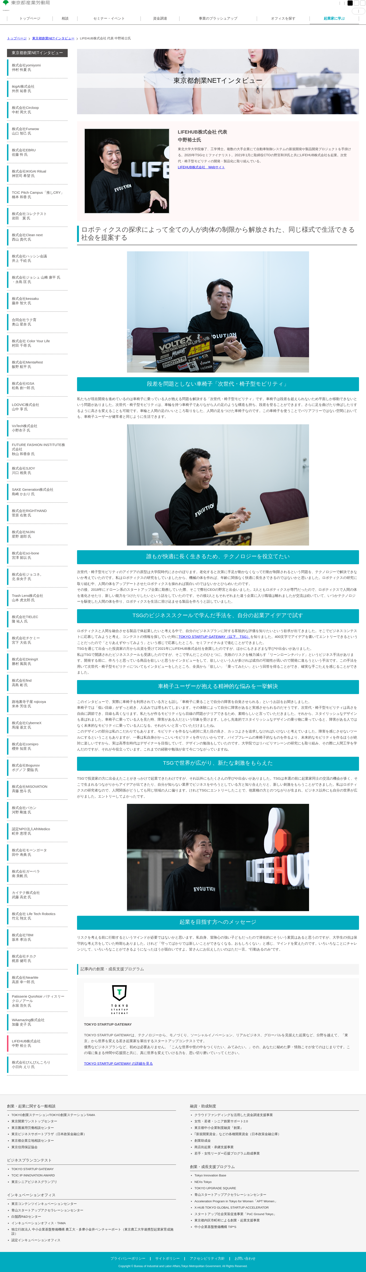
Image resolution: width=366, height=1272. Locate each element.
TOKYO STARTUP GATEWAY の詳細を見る (118, 1063)
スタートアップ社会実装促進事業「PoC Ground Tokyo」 (235, 1214)
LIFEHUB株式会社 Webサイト (201, 167)
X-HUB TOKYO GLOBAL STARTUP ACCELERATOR (231, 1207)
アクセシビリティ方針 (207, 1258)
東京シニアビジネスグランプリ (34, 1182)
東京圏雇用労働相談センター (32, 1128)
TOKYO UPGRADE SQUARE (215, 1188)
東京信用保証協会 (24, 1147)
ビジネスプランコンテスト (29, 1160)
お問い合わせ (245, 1258)
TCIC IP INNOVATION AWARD (33, 1175)
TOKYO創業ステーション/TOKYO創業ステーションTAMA (53, 1115)
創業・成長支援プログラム (212, 1167)
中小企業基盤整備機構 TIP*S (215, 1227)
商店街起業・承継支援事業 (214, 1147)
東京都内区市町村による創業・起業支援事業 (227, 1220)
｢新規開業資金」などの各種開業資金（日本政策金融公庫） (237, 1134)
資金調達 (160, 26)
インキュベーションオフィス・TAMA (38, 1223)
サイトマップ (318, 7)
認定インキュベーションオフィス (35, 1240)
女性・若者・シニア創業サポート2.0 (221, 1121)
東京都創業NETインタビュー (37, 53)
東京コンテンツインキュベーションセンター (44, 1204)
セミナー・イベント (109, 26)
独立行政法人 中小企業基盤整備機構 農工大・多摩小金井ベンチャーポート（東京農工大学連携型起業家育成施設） (92, 1231)
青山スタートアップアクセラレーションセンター (47, 1210)
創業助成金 (202, 1140)
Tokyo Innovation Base (210, 1175)
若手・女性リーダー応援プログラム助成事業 (227, 1153)
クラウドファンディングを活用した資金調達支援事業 (233, 1115)
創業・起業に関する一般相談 (31, 1106)
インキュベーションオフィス (31, 1195)
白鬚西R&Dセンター (26, 1216)
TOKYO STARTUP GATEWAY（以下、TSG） (214, 637)
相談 (65, 26)
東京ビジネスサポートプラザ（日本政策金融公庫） (49, 1134)
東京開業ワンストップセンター (34, 1121)
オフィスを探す (283, 26)
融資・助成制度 (203, 1106)
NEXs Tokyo (202, 1182)
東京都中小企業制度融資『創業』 (218, 1128)
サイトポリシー (167, 1258)
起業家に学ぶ (334, 26)
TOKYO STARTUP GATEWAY (32, 1169)
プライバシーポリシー (127, 1258)
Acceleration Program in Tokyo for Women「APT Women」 (236, 1201)
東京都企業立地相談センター (32, 1140)
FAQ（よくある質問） (286, 7)
